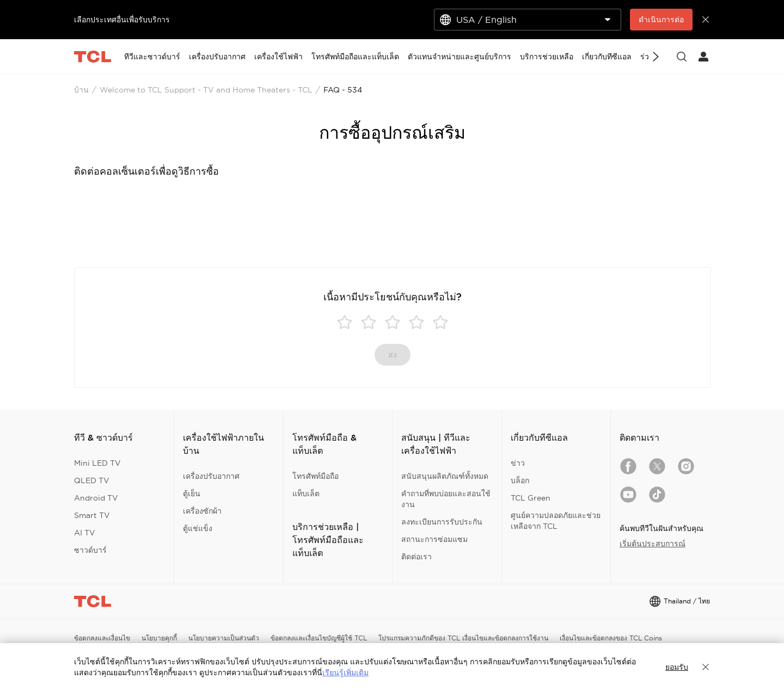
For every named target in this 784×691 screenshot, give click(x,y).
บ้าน (81, 90)
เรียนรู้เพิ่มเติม (345, 672)
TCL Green (530, 498)
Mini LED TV (97, 463)
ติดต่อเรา (416, 557)
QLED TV (91, 480)
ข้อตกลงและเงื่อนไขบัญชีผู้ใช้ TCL (319, 638)
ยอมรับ (676, 667)
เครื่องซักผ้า (202, 511)
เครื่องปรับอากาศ (211, 476)
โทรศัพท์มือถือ (315, 476)
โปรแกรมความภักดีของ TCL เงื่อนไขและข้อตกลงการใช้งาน (463, 638)
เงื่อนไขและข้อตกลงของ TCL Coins (611, 638)
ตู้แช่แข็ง (197, 528)
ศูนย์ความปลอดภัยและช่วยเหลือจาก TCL (556, 520)
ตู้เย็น (191, 493)
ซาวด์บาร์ (90, 550)
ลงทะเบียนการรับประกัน (441, 522)
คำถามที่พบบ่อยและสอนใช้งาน (446, 499)
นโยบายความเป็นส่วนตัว (223, 638)
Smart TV (92, 515)
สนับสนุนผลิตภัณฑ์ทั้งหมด (444, 476)
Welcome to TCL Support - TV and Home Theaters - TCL (206, 90)
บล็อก (520, 480)
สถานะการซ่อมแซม (434, 539)
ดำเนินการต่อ (661, 19)
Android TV (96, 498)
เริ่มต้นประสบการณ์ (652, 543)
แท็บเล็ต (306, 493)
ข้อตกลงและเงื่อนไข (102, 638)
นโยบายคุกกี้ (159, 638)
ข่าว (518, 463)
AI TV (84, 533)
